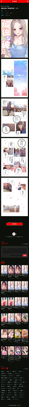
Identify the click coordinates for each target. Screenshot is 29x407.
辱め (22, 384)
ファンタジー (5, 379)
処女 (22, 377)
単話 (11, 13)
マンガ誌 (23, 382)
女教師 (10, 399)
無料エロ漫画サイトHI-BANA (15, 405)
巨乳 (9, 371)
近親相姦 (4, 390)
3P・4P (4, 382)
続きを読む (14, 224)
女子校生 (11, 373)
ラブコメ (22, 394)
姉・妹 (4, 386)
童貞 (3, 397)
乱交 (16, 392)
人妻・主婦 (5, 375)
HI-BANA (14, 1)
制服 (12, 379)
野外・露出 (22, 386)
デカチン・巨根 (12, 388)
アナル (4, 384)
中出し (21, 371)
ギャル (11, 392)
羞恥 (22, 390)
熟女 (9, 397)
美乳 (16, 384)
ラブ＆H (16, 377)
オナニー (10, 394)
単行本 (15, 371)
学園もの (16, 382)
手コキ (4, 394)
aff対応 (4, 373)
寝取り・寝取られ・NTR (7, 377)
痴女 (10, 390)
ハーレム (16, 399)
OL (19, 388)
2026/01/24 (7, 15)
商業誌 (8, 6)
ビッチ (22, 397)
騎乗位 (10, 382)
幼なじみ (16, 390)
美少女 (19, 375)
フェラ (18, 373)
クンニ (22, 392)
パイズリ (10, 384)
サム (6, 10)
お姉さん (4, 392)
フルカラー (7, 13)
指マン (4, 399)
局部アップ (15, 397)
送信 (24, 255)
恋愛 (16, 386)
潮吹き (10, 386)
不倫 (16, 394)
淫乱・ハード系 (19, 379)
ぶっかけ (4, 388)
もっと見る (26, 368)
